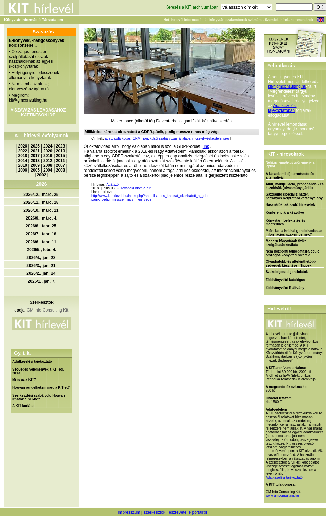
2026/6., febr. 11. (41, 241)
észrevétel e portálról (187, 512)
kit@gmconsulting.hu (287, 86)
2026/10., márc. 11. (41, 210)
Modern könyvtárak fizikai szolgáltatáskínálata (286, 243)
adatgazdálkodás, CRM (122, 138)
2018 (22, 155)
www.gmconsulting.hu (282, 495)
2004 (48, 170)
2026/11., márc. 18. (41, 202)
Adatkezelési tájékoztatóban (282, 108)
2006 (22, 170)
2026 (22, 146)
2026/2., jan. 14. (41, 273)
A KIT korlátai (23, 406)
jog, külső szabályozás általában (168, 138)
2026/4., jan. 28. (41, 257)
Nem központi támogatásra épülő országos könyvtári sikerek (292, 253)
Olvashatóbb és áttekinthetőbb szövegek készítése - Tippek (291, 263)
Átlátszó (112, 184)
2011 (60, 160)
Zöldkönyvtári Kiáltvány (285, 288)
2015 (60, 155)
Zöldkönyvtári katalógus (285, 280)
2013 (35, 160)
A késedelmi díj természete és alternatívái (290, 175)
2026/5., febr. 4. (41, 249)
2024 (48, 146)
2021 (35, 151)
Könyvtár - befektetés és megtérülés (285, 222)
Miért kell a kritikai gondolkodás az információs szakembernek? (294, 232)
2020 (48, 151)
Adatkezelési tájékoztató (32, 361)
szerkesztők (154, 512)
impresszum (129, 512)
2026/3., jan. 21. (41, 265)
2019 (60, 151)
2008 (48, 165)
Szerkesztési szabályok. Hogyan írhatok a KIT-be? (38, 397)
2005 (35, 170)
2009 (35, 165)
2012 (48, 160)
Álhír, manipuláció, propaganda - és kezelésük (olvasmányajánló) (295, 186)
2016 (48, 155)
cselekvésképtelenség (212, 138)
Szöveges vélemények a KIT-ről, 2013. (38, 371)
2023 (60, 146)
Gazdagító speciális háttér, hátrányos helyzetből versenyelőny (294, 196)
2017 (35, 155)
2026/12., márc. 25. (41, 194)
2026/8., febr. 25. (41, 226)
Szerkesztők (41, 302)
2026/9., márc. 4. (41, 218)
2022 (22, 151)
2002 (41, 175)
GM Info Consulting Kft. (48, 310)
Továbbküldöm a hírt (135, 188)
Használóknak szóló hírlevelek (290, 205)
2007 (60, 165)
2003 (60, 170)
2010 (22, 165)
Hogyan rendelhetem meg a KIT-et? (41, 387)
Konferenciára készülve (285, 212)
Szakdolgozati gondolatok (287, 272)
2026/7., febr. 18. (41, 234)
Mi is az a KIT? (24, 380)
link (206, 146)
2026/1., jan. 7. (42, 281)
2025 (35, 146)
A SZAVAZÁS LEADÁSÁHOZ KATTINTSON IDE (38, 112)
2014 (22, 160)
